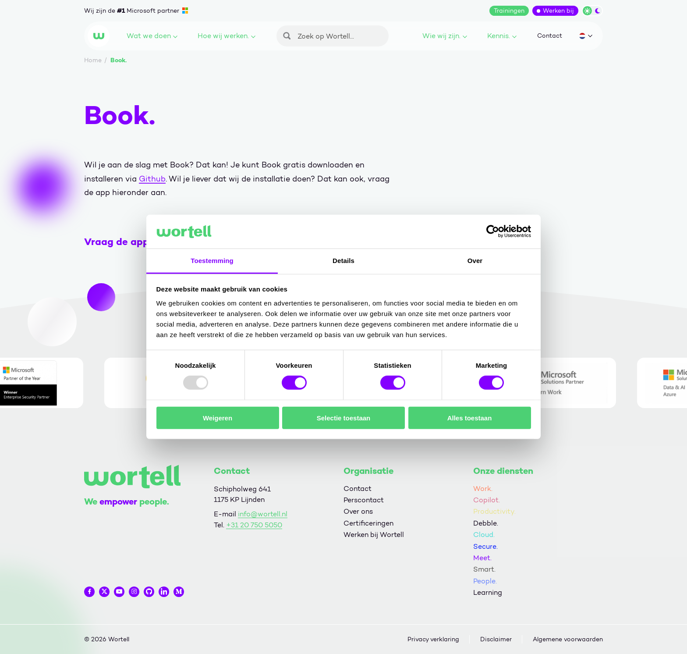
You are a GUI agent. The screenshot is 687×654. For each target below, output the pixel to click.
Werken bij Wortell (374, 534)
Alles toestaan (469, 417)
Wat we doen (152, 36)
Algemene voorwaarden (568, 639)
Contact (549, 35)
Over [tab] (475, 260)
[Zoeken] (332, 35)
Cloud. (484, 534)
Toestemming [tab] (212, 260)
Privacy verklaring (433, 639)
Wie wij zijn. (444, 36)
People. (485, 581)
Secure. (485, 546)
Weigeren (217, 417)
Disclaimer (496, 639)
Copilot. (486, 500)
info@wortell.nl (262, 514)
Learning (487, 592)
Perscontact (364, 500)
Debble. (485, 523)
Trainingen (509, 10)
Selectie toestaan (344, 417)
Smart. (484, 569)
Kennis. (502, 36)
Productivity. (494, 511)
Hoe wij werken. (226, 36)
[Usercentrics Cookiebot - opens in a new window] (492, 231)
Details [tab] (343, 260)
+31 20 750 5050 (254, 525)
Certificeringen (368, 523)
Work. (482, 488)
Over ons (358, 511)
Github (152, 179)
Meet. (482, 558)
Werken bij (558, 10)
